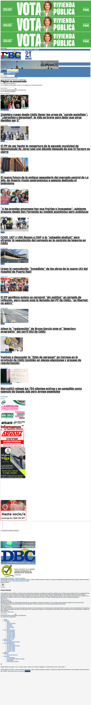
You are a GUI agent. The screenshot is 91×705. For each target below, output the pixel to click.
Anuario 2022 (11, 636)
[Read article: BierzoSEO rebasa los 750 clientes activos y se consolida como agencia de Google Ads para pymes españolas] (45, 376)
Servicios (6, 656)
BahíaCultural (8, 640)
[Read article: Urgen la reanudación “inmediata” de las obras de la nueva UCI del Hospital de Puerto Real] (45, 256)
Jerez (8, 622)
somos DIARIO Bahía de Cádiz (16, 157)
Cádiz (5, 64)
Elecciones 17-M (9, 639)
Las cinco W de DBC (10, 524)
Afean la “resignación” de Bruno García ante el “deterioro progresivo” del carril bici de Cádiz (38, 330)
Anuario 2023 (11, 635)
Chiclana (9, 625)
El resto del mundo (8, 86)
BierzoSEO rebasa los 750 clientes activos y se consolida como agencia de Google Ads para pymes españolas (41, 390)
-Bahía (3, 141)
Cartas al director (12, 655)
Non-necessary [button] (5, 605)
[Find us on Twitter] (1, 664)
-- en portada (5, 109)
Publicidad (10, 140)
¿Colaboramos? (8, 528)
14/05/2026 (4, 125)
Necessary (5, 600)
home (2, 78)
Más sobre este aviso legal (16, 671)
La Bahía (6, 621)
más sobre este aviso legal (21, 581)
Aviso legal (7, 526)
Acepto (27, 671)
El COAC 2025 (11, 647)
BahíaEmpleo (11, 631)
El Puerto (9, 626)
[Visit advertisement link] (46, 16)
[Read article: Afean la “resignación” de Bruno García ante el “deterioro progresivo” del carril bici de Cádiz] (45, 316)
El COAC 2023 (11, 650)
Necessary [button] (4, 598)
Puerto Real (10, 627)
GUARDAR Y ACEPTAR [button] (7, 612)
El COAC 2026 (11, 112)
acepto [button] (10, 581)
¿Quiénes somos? (9, 522)
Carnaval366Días (9, 643)
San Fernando (11, 623)
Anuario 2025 (11, 632)
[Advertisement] (30, 489)
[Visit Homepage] (17, 60)
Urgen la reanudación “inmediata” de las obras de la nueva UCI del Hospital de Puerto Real (44, 270)
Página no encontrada (11, 78)
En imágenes (11, 657)
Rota (8, 629)
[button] (10, 530)
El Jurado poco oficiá (13, 646)
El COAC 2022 (11, 124)
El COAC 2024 (11, 648)
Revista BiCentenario (13, 642)
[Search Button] (15, 88)
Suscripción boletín (13, 143)
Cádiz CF (6, 652)
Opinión (6, 653)
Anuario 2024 (11, 94)
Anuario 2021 (11, 638)
